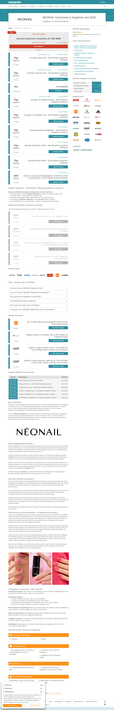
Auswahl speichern (34, 705)
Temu (70, 6)
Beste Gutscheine (79, 701)
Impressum (25, 702)
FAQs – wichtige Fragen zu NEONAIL (84, 63)
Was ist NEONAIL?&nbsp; (81, 60)
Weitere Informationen (80, 74)
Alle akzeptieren (12, 705)
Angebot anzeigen (58, 64)
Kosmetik (76, 150)
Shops (50, 701)
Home (10, 6)
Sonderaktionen (58, 701)
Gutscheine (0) (18, 28)
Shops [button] (16, 6)
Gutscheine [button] (23, 6)
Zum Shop (58, 90)
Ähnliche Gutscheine (79, 65)
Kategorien (41, 6)
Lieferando (63, 6)
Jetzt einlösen (38, 46)
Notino (57, 6)
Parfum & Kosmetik (86, 150)
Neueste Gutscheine (91, 701)
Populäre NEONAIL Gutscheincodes (84, 71)
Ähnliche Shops (78, 50)
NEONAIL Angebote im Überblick (83, 57)
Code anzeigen (58, 221)
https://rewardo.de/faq (55, 693)
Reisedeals (49, 6)
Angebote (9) (27, 28)
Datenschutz (18, 702)
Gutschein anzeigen (58, 327)
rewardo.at (46, 704)
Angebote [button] (33, 6)
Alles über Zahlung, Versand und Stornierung (86, 68)
